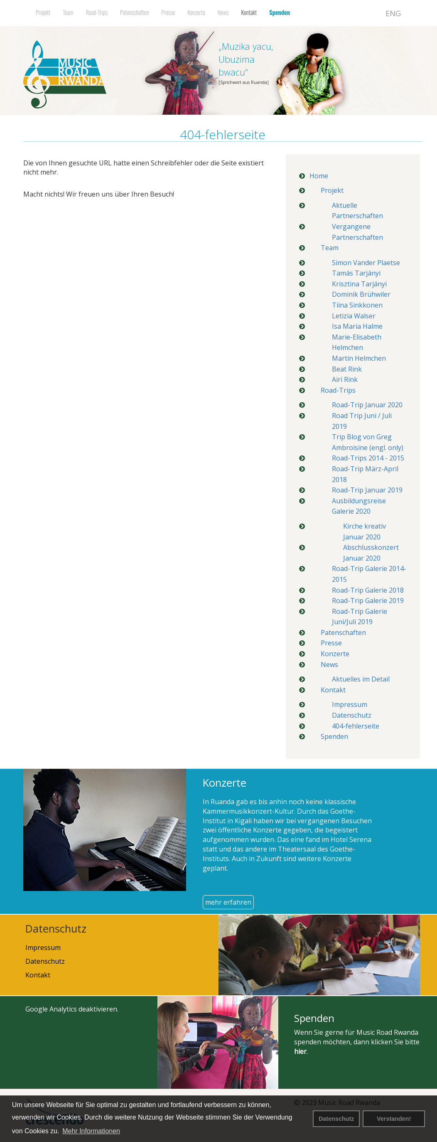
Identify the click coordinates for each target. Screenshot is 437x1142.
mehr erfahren (228, 902)
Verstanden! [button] (394, 1118)
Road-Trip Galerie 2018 (368, 590)
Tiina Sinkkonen (357, 305)
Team (68, 12)
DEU (371, 13)
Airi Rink (345, 379)
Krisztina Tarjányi (359, 283)
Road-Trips (97, 12)
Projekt (43, 12)
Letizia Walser (354, 315)
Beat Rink (347, 369)
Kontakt (249, 12)
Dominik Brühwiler (361, 294)
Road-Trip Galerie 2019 (368, 600)
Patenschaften (134, 12)
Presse (168, 12)
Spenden (279, 12)
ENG (393, 13)
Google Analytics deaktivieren (71, 1009)
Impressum (349, 704)
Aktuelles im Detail (361, 679)
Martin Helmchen (359, 358)
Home (318, 175)
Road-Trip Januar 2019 (367, 490)
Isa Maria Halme (357, 326)
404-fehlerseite (355, 726)
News (223, 12)
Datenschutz (336, 1118)
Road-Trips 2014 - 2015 (368, 458)
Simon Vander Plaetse (366, 262)
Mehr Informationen (91, 1131)
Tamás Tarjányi (356, 273)
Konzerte (196, 12)
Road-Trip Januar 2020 (367, 404)
